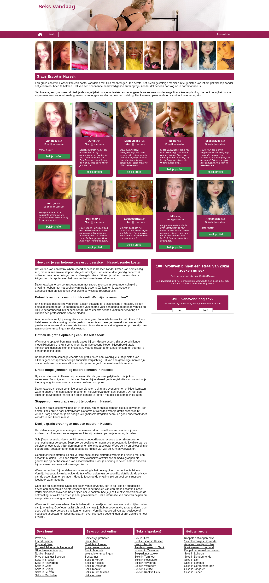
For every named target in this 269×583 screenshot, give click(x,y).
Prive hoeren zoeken (97, 547)
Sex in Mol (91, 541)
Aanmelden (224, 34)
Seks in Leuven (44, 572)
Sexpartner (91, 556)
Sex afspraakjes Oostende (200, 541)
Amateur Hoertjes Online (199, 544)
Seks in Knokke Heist (147, 572)
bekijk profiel (53, 156)
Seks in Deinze (143, 569)
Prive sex (40, 538)
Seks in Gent (43, 565)
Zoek (52, 34)
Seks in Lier (191, 559)
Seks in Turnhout (144, 556)
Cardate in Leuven (96, 544)
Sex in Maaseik (94, 550)
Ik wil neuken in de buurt (199, 547)
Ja (179, 310)
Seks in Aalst (93, 569)
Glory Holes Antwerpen (49, 550)
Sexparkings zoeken (146, 553)
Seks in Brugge (44, 569)
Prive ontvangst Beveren (50, 556)
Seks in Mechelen (46, 575)
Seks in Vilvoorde (145, 562)
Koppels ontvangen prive (199, 538)
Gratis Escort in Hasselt (148, 541)
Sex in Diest (141, 538)
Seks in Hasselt (94, 562)
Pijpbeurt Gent (43, 544)
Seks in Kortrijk (94, 559)
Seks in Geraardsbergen (199, 565)
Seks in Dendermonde (197, 556)
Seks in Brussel (44, 559)
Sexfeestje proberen (97, 538)
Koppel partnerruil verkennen (201, 550)
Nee (205, 310)
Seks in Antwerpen (46, 562)
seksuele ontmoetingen (99, 553)
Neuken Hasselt (44, 553)
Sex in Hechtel (143, 544)
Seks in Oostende (95, 565)
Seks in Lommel (194, 562)
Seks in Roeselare (145, 559)
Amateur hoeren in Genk (149, 547)
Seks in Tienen (193, 572)
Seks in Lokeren (194, 553)
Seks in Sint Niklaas (97, 572)
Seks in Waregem (145, 565)
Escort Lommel (44, 541)
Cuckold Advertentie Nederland (54, 547)
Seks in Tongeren (194, 569)
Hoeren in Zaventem (146, 550)
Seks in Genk (93, 575)
